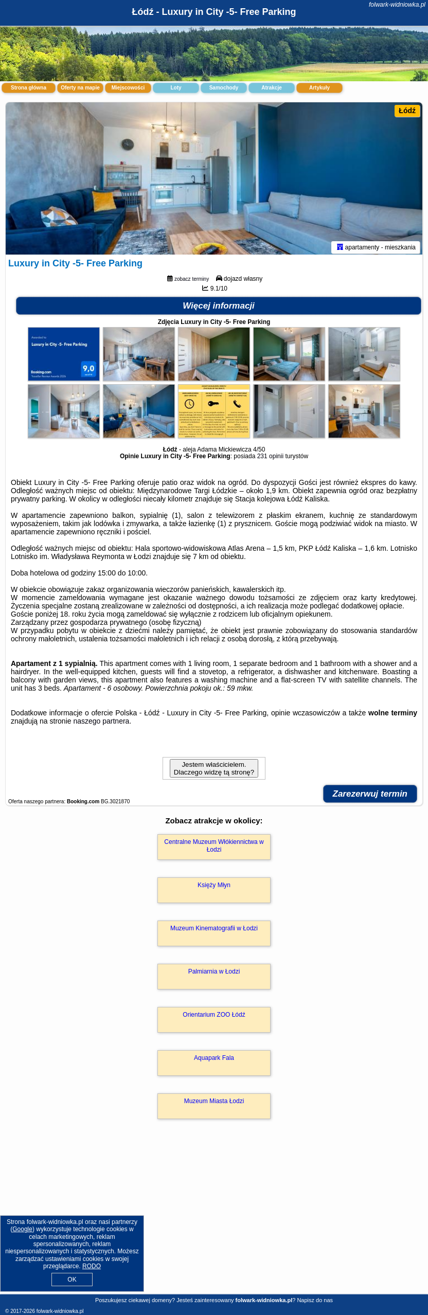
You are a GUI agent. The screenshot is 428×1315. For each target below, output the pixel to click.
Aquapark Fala (214, 1060)
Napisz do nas (315, 1300)
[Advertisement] (214, 1218)
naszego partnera (101, 723)
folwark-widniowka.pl (397, 4)
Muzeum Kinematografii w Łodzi (214, 930)
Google (22, 1229)
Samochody (224, 88)
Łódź (407, 110)
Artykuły (319, 88)
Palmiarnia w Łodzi (214, 973)
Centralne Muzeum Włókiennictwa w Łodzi (213, 847)
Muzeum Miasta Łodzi (214, 1103)
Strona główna (28, 88)
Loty (175, 88)
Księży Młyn (214, 887)
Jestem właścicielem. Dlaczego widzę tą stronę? (214, 770)
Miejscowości (128, 88)
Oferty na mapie (80, 88)
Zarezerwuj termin (370, 796)
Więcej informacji (219, 308)
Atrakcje (271, 88)
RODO (91, 1266)
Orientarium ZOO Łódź (214, 1016)
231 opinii (270, 458)
